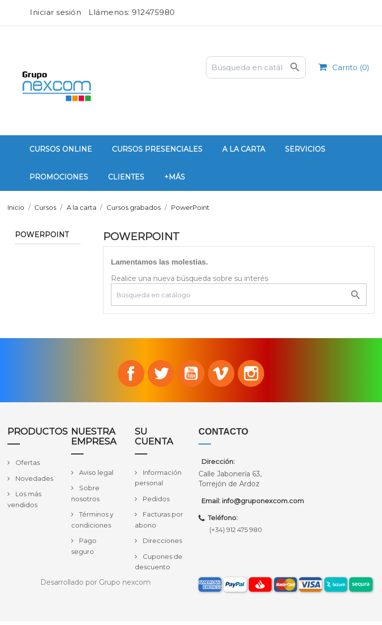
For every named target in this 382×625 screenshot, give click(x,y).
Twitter (157, 375)
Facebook (124, 375)
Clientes (126, 177)
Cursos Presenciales (157, 149)
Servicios (305, 149)
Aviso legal (95, 476)
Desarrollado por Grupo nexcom (95, 585)
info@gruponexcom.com (263, 505)
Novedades (33, 482)
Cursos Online (60, 149)
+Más (174, 177)
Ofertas (27, 466)
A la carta (243, 149)
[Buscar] (256, 67)
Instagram (259, 375)
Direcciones (161, 544)
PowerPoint (42, 235)
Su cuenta (154, 440)
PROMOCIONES (58, 177)
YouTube (191, 375)
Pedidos (155, 502)
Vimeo (225, 375)
